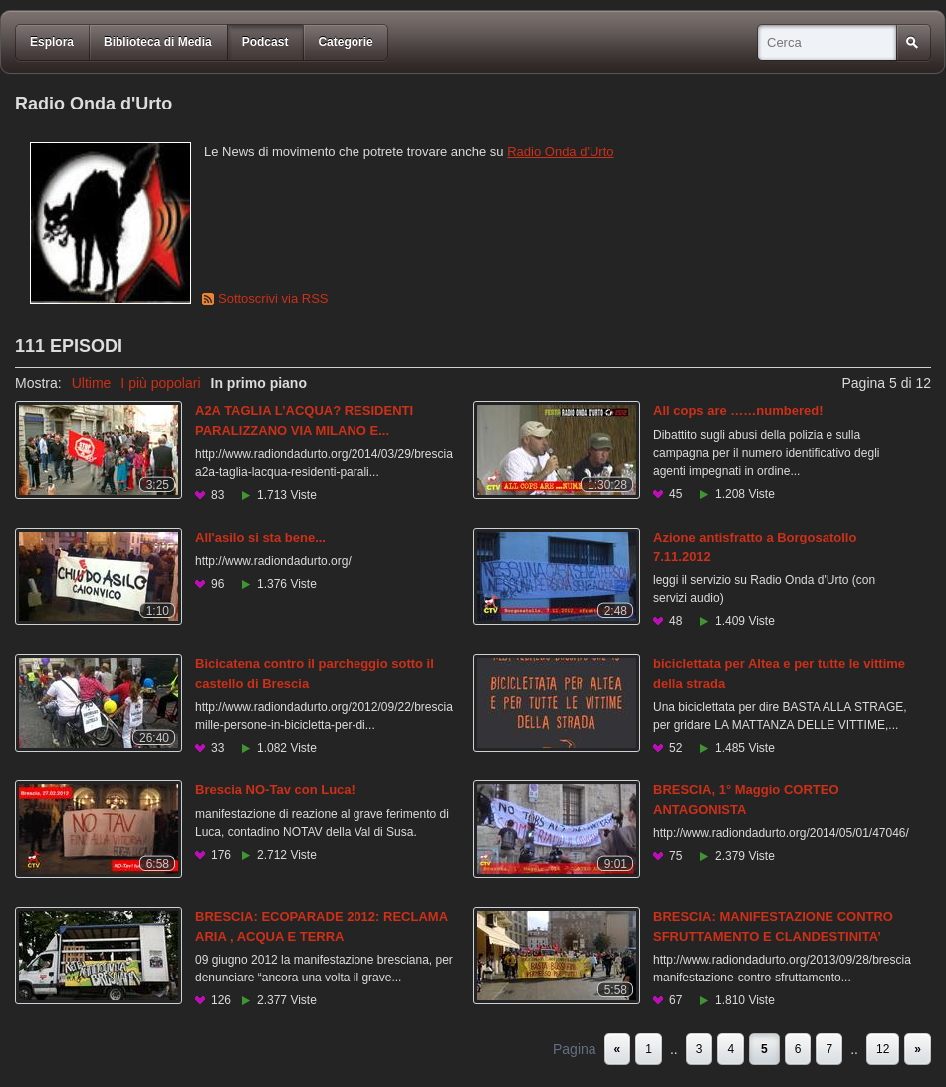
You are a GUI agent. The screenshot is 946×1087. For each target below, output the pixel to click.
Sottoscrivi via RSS (273, 298)
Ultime (92, 383)
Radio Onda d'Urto (560, 151)
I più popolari (160, 383)
